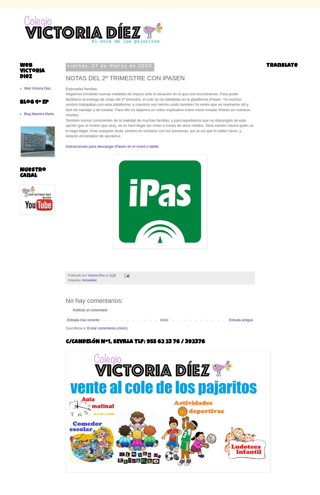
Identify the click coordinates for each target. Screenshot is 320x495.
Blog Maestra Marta (39, 114)
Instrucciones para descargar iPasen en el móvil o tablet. (112, 146)
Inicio (164, 320)
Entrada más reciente (83, 320)
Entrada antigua (241, 320)
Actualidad (89, 280)
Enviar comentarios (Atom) (107, 328)
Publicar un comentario (90, 310)
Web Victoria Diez (37, 88)
